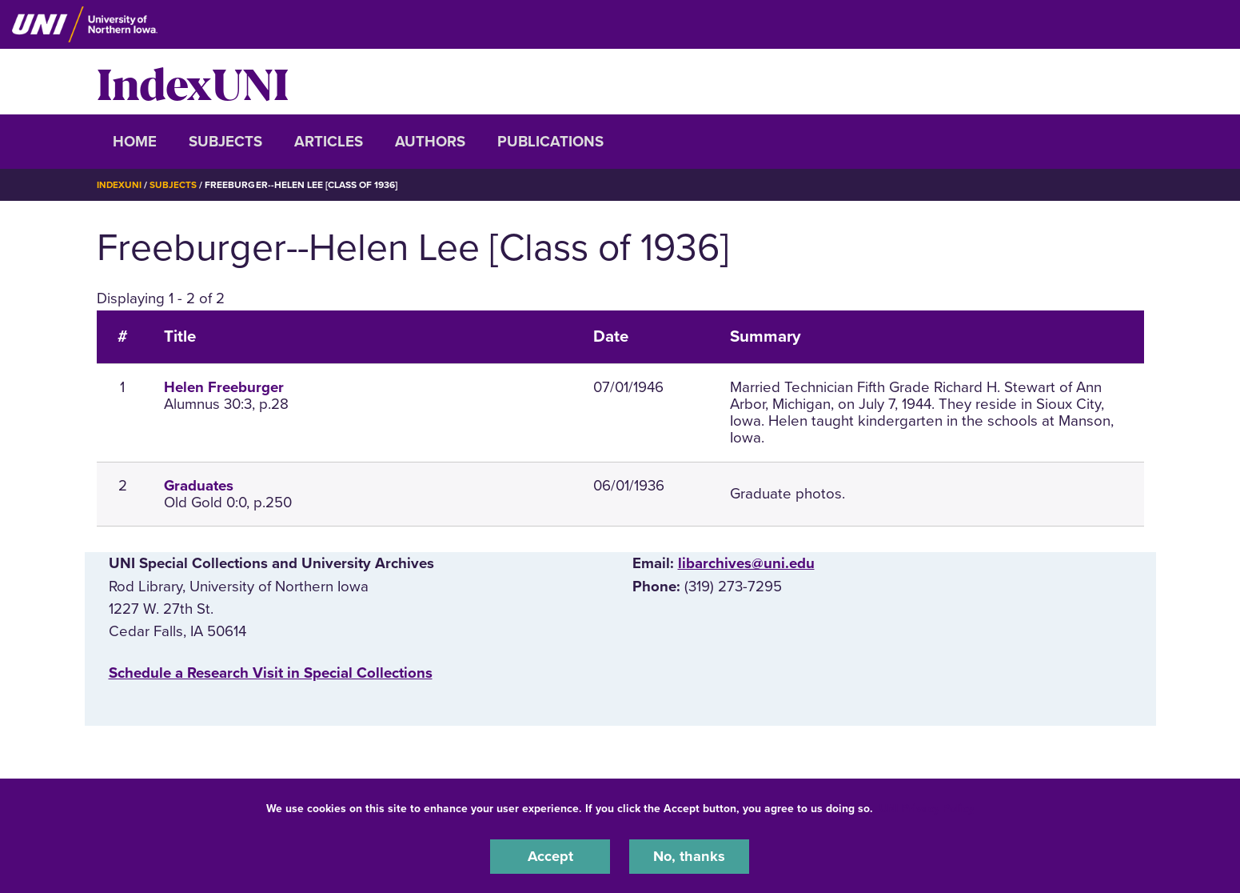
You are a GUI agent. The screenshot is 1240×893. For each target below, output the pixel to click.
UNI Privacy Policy (926, 808)
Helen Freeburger (224, 387)
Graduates (198, 485)
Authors (430, 141)
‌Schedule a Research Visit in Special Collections (271, 673)
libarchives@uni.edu (746, 563)
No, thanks (689, 856)
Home (135, 141)
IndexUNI (193, 81)
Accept (550, 856)
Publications (550, 141)
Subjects (225, 141)
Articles (328, 141)
